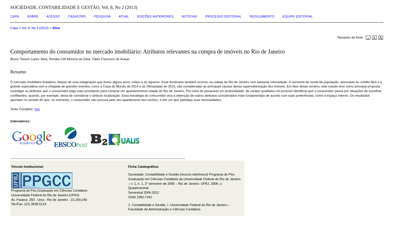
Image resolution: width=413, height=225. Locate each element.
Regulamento (262, 16)
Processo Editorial (223, 16)
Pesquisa (102, 16)
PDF (37, 109)
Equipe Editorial (298, 16)
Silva (56, 28)
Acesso (53, 16)
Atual (124, 16)
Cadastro (77, 16)
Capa (14, 16)
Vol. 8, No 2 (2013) (35, 28)
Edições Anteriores (155, 16)
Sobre (32, 16)
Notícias (189, 16)
